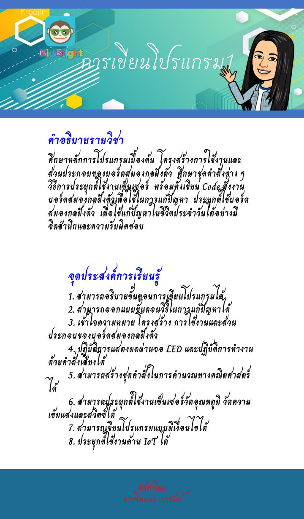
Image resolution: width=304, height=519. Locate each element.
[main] (152, 59)
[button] (10, 11)
